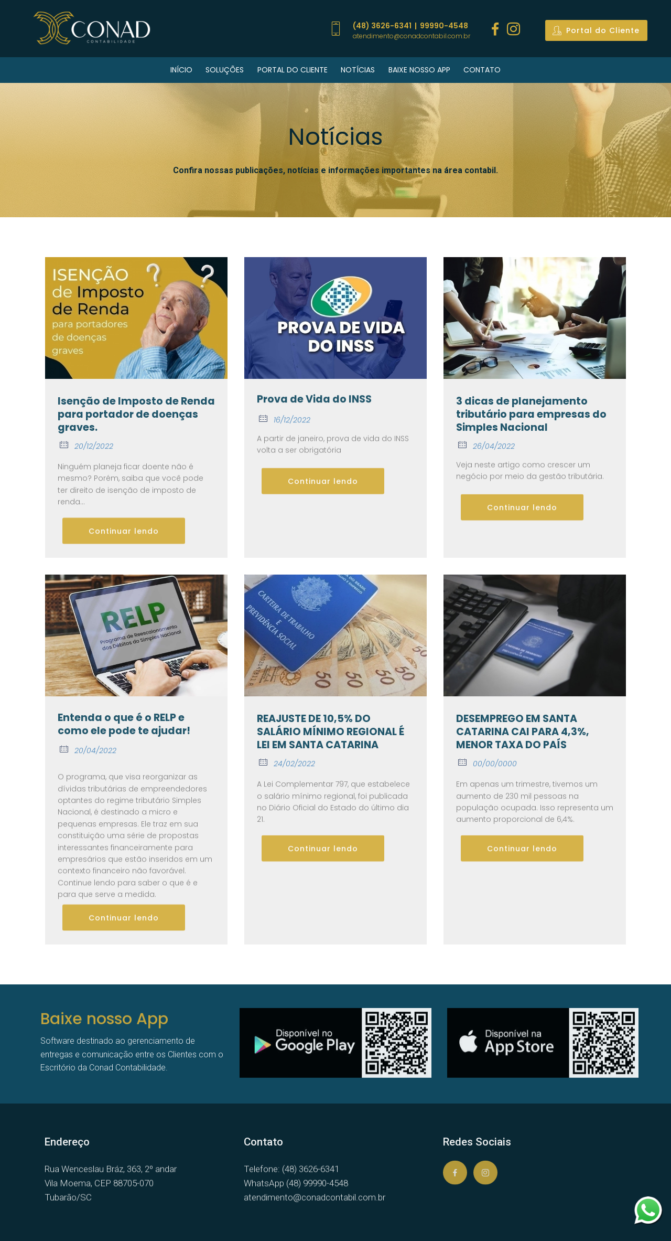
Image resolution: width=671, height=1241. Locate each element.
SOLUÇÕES (224, 70)
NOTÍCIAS (358, 70)
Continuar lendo (124, 543)
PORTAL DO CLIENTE (292, 70)
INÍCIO (181, 70)
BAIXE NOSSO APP (419, 70)
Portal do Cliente (596, 30)
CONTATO (482, 70)
